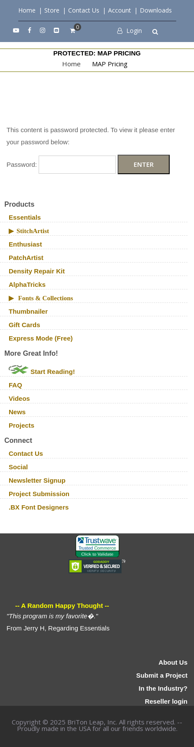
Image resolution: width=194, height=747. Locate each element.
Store (51, 10)
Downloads (156, 10)
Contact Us (83, 10)
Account (119, 10)
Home (27, 10)
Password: (61, 164)
